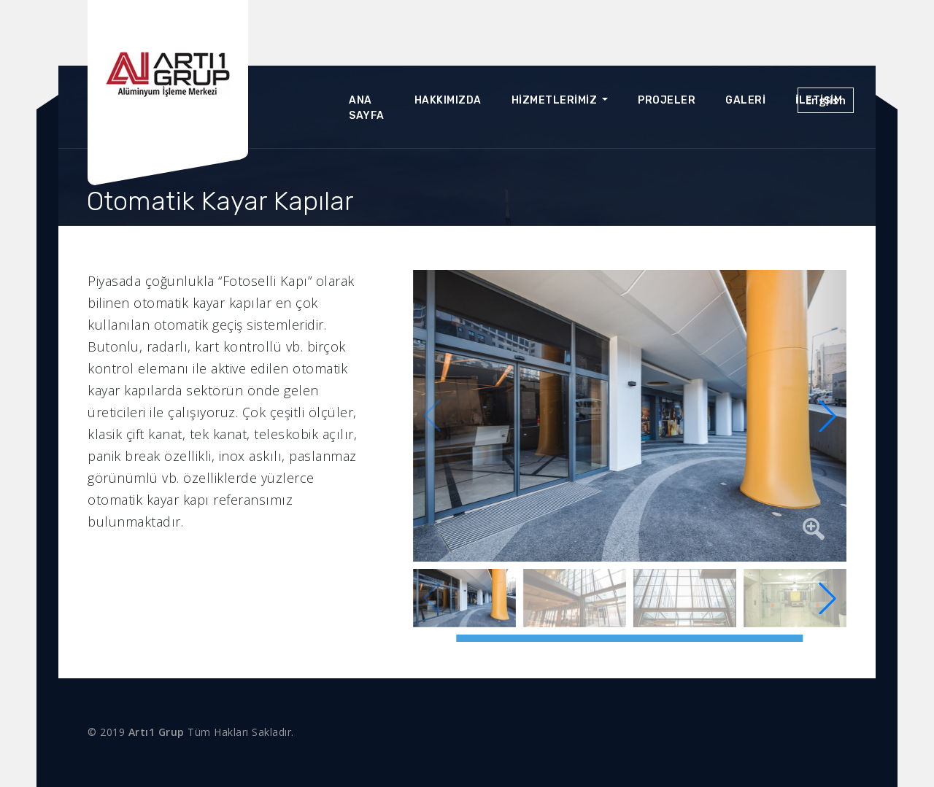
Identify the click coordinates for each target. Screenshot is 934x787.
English (826, 100)
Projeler (666, 100)
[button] (827, 416)
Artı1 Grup (156, 732)
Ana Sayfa (367, 108)
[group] (629, 416)
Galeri (745, 100)
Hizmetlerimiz (556, 100)
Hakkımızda (448, 100)
